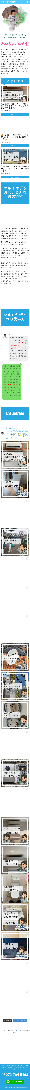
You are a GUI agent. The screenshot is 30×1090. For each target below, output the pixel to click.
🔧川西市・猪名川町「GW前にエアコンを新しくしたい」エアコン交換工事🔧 (15, 106)
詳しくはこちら (15, 114)
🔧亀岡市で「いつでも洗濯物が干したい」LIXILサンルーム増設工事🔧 (15, 168)
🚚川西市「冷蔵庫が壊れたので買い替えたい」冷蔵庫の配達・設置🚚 (15, 137)
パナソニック (18, 1030)
